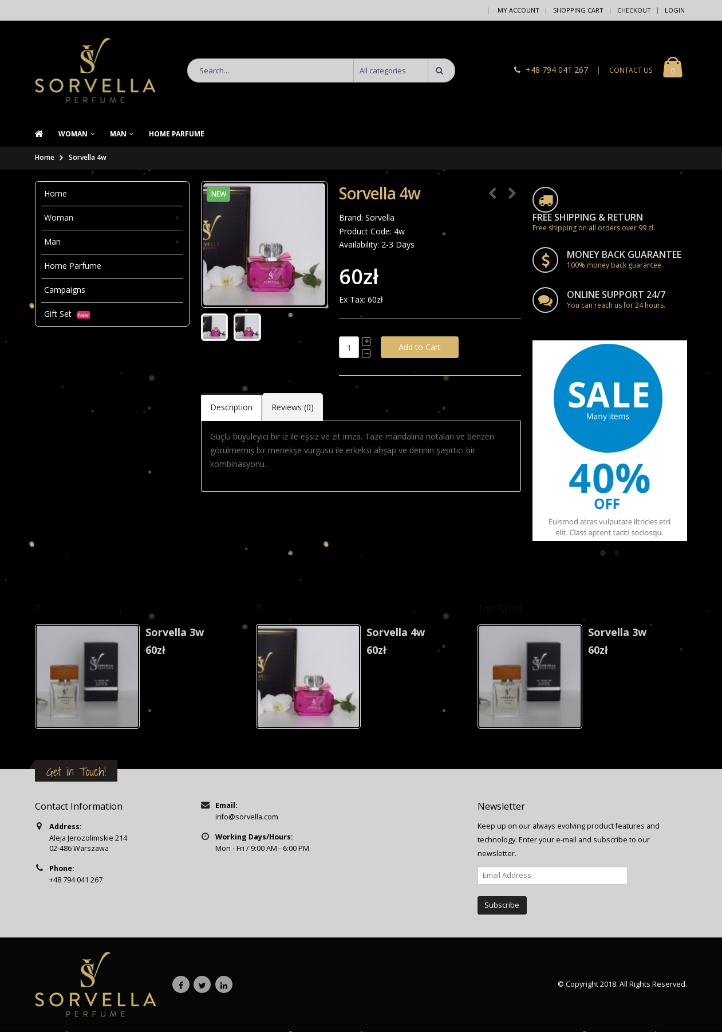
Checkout (634, 10)
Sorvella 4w (87, 158)
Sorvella (379, 217)
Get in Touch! (76, 771)
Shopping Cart (578, 10)
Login (675, 10)
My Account (518, 10)
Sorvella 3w (174, 632)
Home (44, 158)
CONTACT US (631, 71)
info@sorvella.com (246, 817)
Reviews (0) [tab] (292, 407)
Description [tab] (231, 407)
